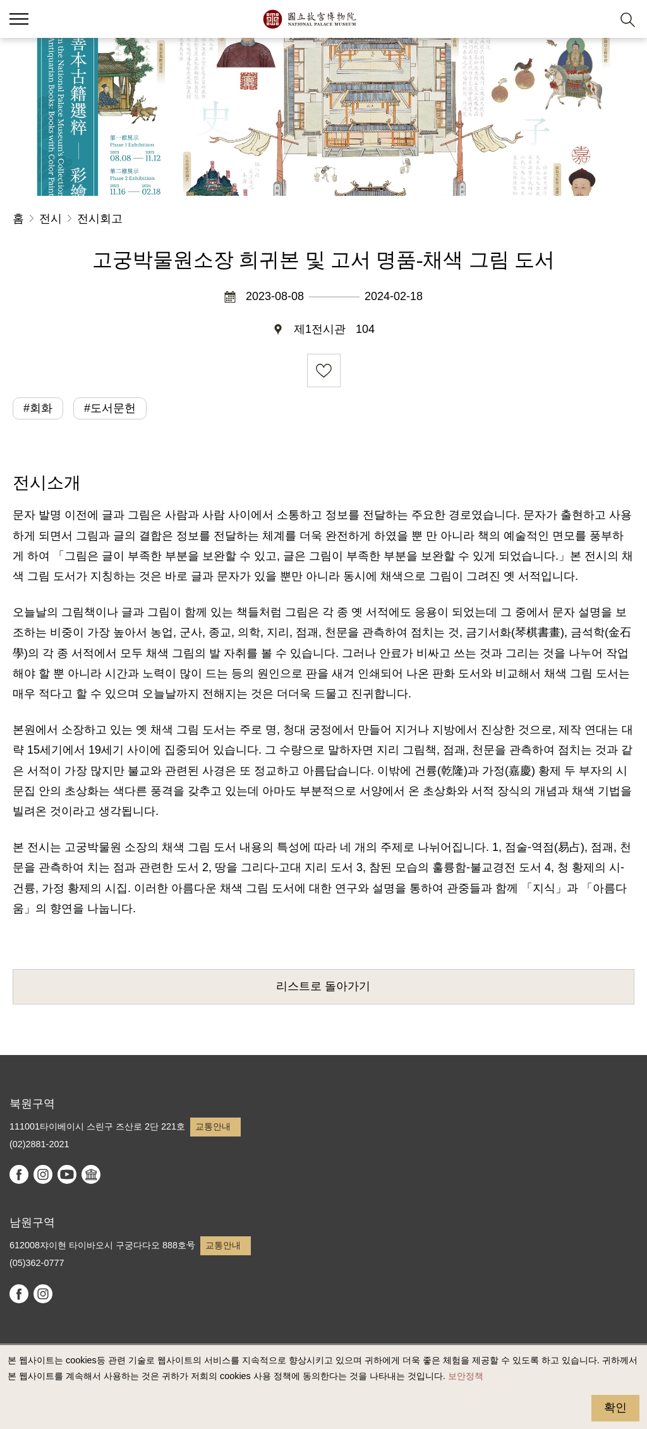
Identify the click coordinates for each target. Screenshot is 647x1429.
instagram (42, 1174)
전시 (50, 218)
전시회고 (100, 218)
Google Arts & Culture (91, 1174)
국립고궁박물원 (309, 19)
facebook (18, 1174)
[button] (597, 19)
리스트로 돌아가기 (323, 986)
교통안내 (213, 1126)
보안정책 (465, 1376)
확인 (615, 1407)
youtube (66, 1174)
